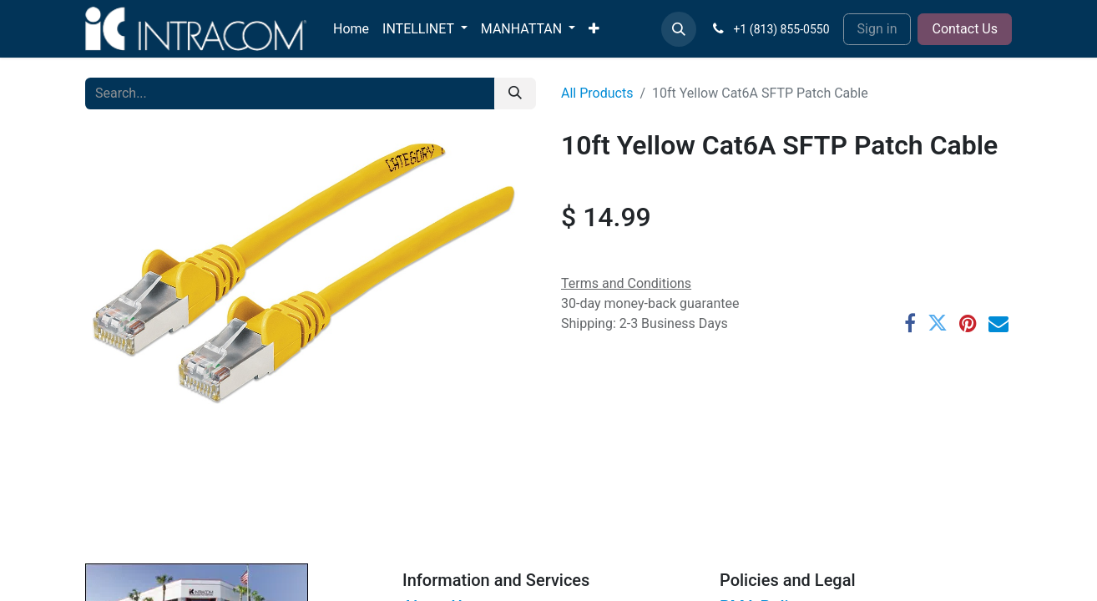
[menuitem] (351, 29)
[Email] (998, 323)
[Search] (515, 93)
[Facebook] (910, 323)
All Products (597, 93)
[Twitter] (938, 323)
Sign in (877, 29)
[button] (678, 29)
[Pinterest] (968, 323)
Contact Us (965, 29)
